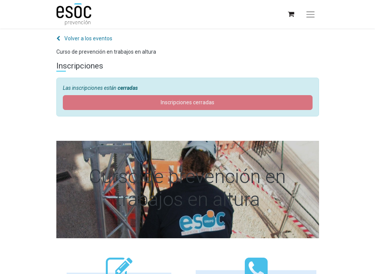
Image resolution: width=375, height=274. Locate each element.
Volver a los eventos (84, 38)
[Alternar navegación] (310, 14)
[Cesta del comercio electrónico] (290, 14)
